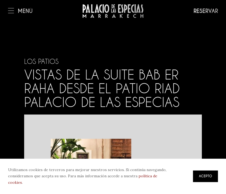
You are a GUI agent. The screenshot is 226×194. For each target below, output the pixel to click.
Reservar (206, 11)
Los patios (41, 61)
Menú (20, 11)
